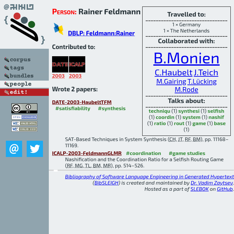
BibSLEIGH (106, 182)
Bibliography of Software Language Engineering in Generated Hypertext (149, 176)
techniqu (159, 111)
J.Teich (206, 72)
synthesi (189, 111)
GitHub (225, 189)
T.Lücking (202, 81)
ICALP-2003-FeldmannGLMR (87, 153)
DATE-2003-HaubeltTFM (82, 102)
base (220, 123)
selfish (216, 111)
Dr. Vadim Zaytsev (212, 182)
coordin (165, 117)
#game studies (187, 153)
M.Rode (186, 89)
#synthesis (112, 108)
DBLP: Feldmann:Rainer (101, 33)
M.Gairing (171, 81)
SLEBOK (199, 189)
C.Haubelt (173, 72)
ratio (160, 123)
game (199, 123)
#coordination (143, 153)
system (192, 117)
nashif (216, 117)
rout (179, 123)
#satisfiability (72, 108)
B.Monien (186, 57)
